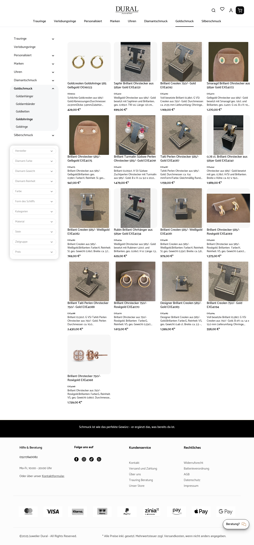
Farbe (34, 191)
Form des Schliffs (34, 201)
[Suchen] (213, 10)
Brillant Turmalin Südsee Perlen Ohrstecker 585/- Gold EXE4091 (134, 159)
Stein (34, 231)
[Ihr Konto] (231, 10)
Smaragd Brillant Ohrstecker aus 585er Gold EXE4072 (227, 85)
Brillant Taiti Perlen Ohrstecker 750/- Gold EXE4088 (88, 305)
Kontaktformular (54, 476)
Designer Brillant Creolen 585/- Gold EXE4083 (178, 305)
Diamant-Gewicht (34, 171)
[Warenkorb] (240, 10)
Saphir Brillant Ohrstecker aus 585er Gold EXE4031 (135, 85)
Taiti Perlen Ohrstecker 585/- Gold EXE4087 (180, 158)
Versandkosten (175, 536)
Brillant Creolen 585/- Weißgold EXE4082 (82, 231)
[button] (53, 39)
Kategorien (34, 211)
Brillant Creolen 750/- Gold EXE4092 (179, 85)
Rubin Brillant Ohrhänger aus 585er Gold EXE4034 (134, 231)
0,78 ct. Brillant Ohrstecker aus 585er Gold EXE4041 (225, 158)
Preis (34, 252)
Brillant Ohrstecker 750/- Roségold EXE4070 (131, 305)
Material (34, 221)
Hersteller (34, 151)
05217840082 (29, 457)
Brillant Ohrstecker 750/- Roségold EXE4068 (84, 378)
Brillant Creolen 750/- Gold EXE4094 (225, 305)
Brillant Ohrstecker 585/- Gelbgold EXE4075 (84, 158)
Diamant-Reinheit (34, 181)
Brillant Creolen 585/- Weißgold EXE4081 (175, 231)
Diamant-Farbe (34, 161)
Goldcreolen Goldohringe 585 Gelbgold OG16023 (88, 85)
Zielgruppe (34, 242)
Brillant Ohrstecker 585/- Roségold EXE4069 (224, 231)
